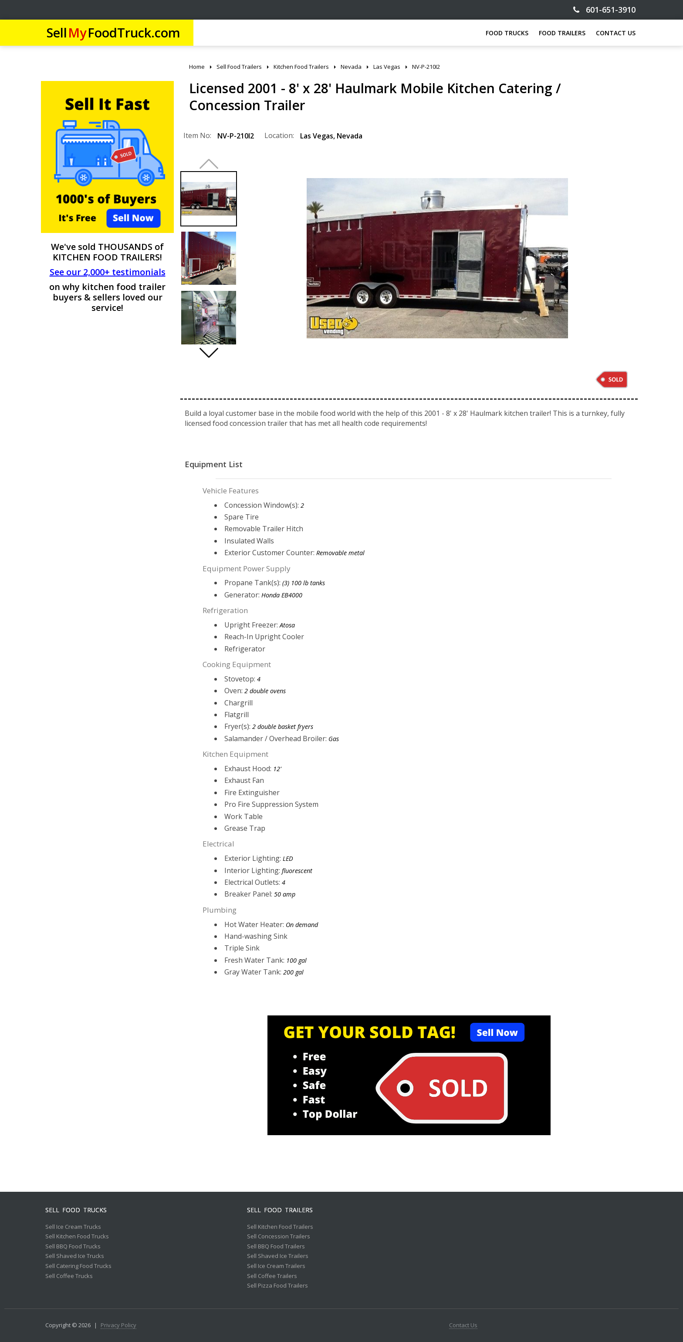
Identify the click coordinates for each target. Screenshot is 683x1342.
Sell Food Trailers (280, 1210)
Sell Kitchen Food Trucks (77, 1236)
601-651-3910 (604, 10)
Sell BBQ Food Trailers (276, 1246)
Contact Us (463, 1325)
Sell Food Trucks (76, 1210)
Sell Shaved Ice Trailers (277, 1256)
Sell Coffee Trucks (69, 1276)
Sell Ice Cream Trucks (73, 1227)
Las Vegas (316, 136)
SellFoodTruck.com (113, 32)
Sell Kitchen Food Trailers (280, 1227)
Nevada (349, 136)
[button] (208, 352)
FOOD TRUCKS (507, 33)
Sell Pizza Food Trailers (277, 1285)
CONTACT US (616, 33)
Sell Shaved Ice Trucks (74, 1256)
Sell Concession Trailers (278, 1236)
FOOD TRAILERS (562, 33)
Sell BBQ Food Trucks (73, 1246)
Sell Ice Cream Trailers (276, 1266)
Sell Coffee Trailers (272, 1276)
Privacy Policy (118, 1325)
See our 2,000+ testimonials (108, 272)
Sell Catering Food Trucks (78, 1266)
